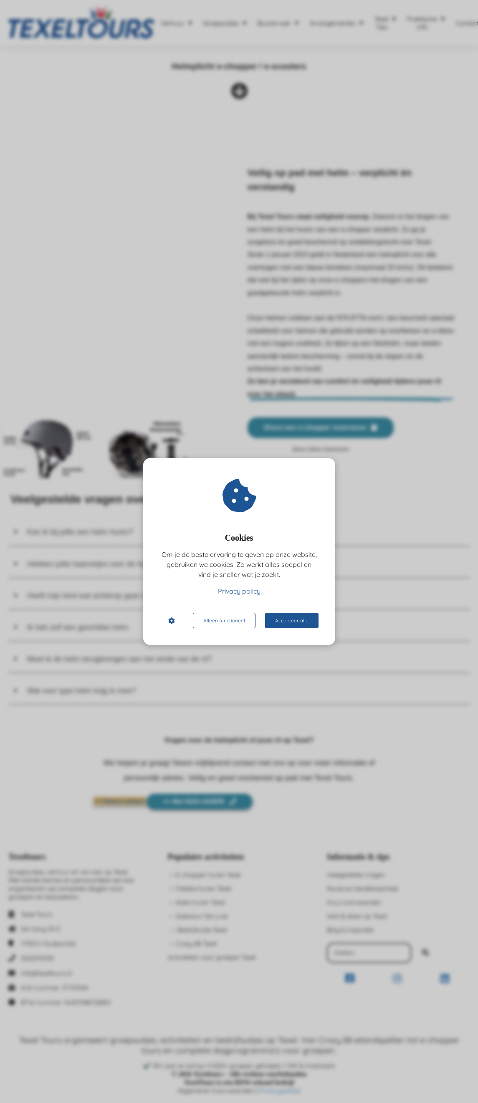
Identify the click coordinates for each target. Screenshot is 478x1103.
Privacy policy (239, 591)
